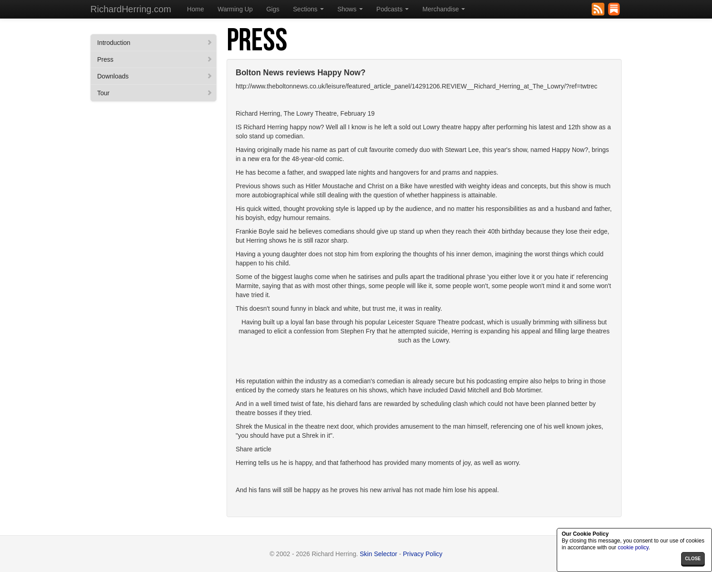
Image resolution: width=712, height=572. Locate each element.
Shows (350, 9)
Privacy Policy (422, 553)
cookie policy (633, 547)
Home (195, 9)
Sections (308, 9)
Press (155, 59)
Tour (155, 93)
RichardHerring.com (130, 9)
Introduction (155, 42)
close (693, 558)
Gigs (272, 9)
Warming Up (235, 9)
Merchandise (443, 9)
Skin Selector (378, 553)
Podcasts (392, 9)
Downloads (155, 76)
